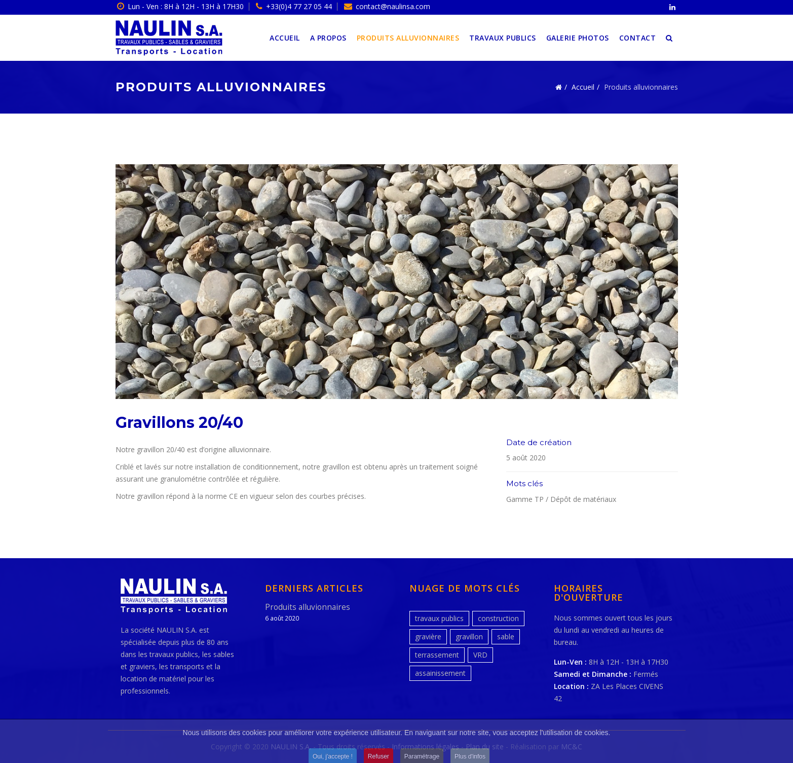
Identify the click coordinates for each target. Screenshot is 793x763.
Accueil (285, 38)
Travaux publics (502, 38)
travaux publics (439, 618)
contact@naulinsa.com (393, 6)
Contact (637, 38)
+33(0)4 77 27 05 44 (299, 6)
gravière (428, 636)
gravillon (469, 636)
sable (505, 636)
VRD (480, 655)
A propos (328, 38)
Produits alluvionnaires (408, 38)
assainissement (440, 673)
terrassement (437, 655)
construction (498, 618)
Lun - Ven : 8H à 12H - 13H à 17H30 (186, 6)
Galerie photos (577, 38)
